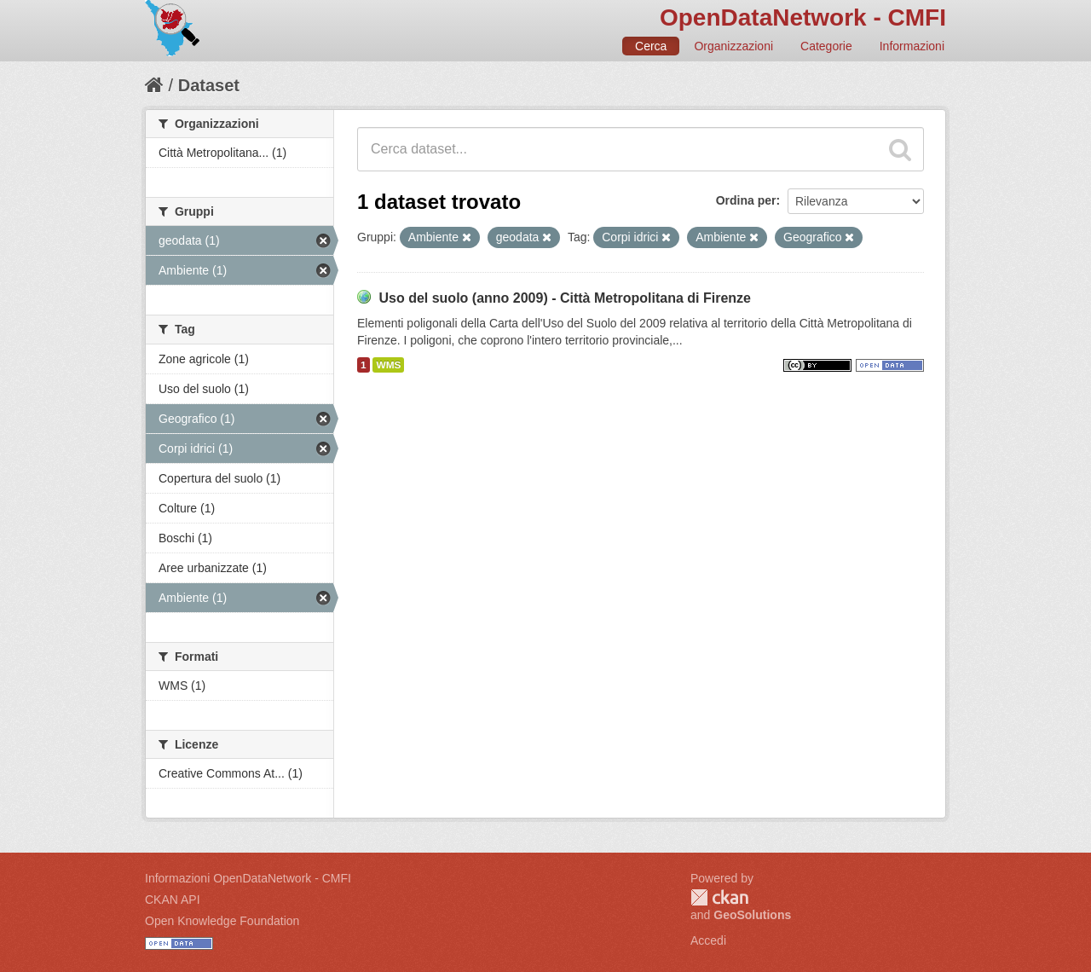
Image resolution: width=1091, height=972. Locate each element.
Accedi (708, 940)
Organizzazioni (733, 46)
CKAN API (172, 899)
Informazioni (912, 46)
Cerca (651, 46)
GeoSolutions (752, 915)
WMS (388, 365)
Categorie (826, 46)
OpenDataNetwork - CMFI (803, 17)
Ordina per (746, 200)
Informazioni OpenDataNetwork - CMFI (248, 878)
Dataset (209, 85)
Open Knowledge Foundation (222, 921)
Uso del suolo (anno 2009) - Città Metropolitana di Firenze (564, 298)
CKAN (719, 897)
